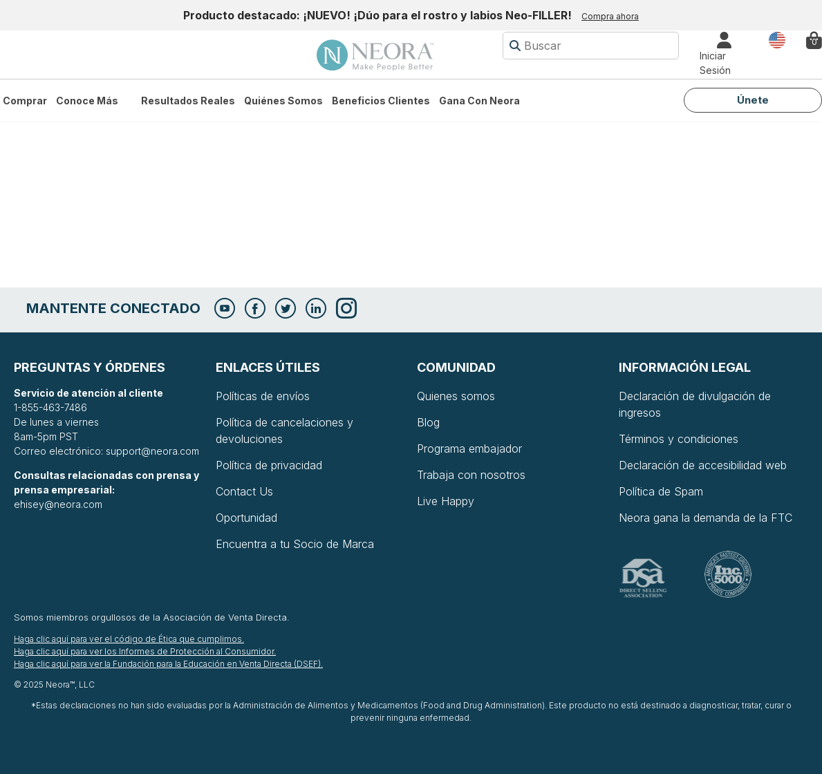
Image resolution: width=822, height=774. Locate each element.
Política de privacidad (269, 465)
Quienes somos (456, 396)
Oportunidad (246, 518)
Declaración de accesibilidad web (703, 465)
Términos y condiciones (678, 439)
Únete (753, 99)
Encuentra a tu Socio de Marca (295, 544)
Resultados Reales (188, 100)
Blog (428, 422)
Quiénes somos (283, 100)
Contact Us (244, 491)
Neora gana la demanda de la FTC (705, 518)
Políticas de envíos (263, 396)
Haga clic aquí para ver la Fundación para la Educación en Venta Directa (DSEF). (168, 664)
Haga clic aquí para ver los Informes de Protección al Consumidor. (145, 651)
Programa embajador (469, 448)
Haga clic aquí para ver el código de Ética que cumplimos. (129, 639)
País (777, 39)
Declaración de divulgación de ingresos (695, 404)
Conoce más (87, 100)
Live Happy (445, 501)
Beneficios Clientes (381, 100)
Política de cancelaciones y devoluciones (284, 430)
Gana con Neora (479, 100)
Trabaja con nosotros (471, 475)
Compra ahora (610, 16)
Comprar (25, 100)
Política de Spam (661, 491)
